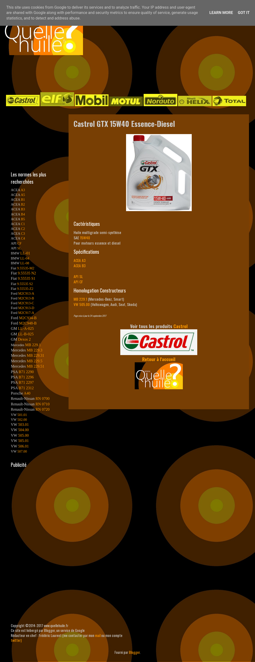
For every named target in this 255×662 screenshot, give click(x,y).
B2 (23, 204)
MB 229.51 (35, 366)
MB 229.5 (34, 361)
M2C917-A (26, 313)
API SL (78, 276)
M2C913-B (26, 298)
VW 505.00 (82, 304)
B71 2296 (26, 377)
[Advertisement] (122, 73)
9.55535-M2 (25, 268)
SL (19, 248)
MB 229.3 (34, 350)
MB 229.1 (80, 299)
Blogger (134, 652)
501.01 (22, 415)
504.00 (23, 430)
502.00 (22, 420)
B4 (23, 214)
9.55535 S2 (25, 284)
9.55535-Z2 (25, 289)
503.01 (23, 424)
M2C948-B (28, 323)
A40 (27, 393)
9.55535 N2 (27, 273)
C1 (23, 224)
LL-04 (24, 258)
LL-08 (24, 263)
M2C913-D (26, 308)
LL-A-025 (26, 328)
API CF (78, 282)
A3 (23, 190)
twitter (16, 640)
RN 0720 (43, 409)
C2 (23, 229)
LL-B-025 (26, 334)
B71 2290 (26, 372)
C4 (23, 238)
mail (98, 635)
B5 (23, 219)
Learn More (221, 12)
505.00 (23, 435)
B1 (23, 199)
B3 (23, 209)
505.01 (23, 441)
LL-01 (25, 253)
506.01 (23, 446)
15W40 (85, 237)
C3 (23, 233)
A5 (23, 195)
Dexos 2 (24, 339)
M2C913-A (26, 293)
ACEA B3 (80, 265)
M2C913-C (26, 303)
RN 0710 (43, 404)
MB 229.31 (35, 355)
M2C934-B (28, 318)
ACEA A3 (80, 260)
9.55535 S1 (26, 278)
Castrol (180, 326)
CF (19, 243)
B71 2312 (26, 388)
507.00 (22, 451)
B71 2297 (26, 382)
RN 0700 (43, 398)
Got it (243, 12)
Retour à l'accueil (158, 359)
